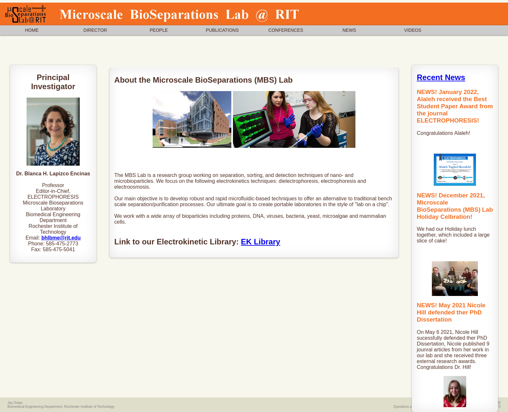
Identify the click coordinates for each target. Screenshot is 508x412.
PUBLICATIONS (222, 30)
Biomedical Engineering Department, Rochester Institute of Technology (60, 406)
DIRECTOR (95, 30)
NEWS (349, 30)
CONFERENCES (285, 30)
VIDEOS (412, 30)
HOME (32, 30)
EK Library (260, 241)
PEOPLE (159, 30)
